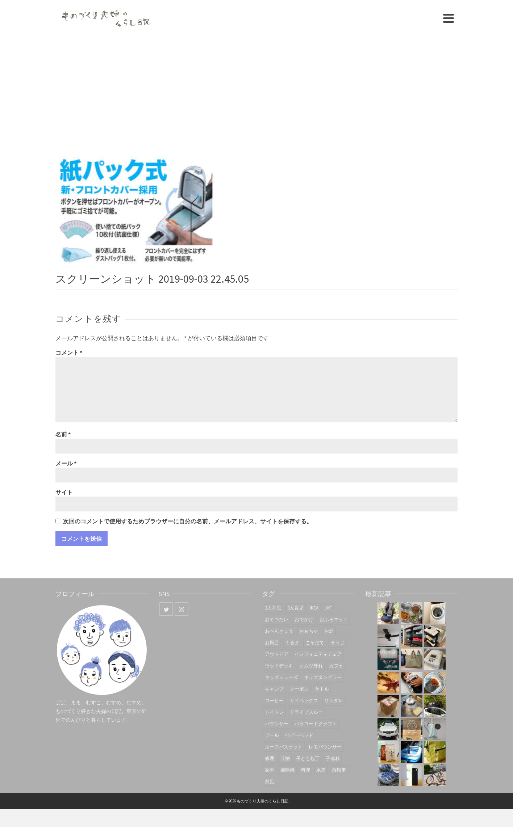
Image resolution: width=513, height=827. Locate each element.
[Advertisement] (256, 90)
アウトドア (276, 654)
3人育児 (295, 608)
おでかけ (304, 619)
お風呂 (272, 643)
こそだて (314, 643)
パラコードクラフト (316, 724)
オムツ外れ (311, 666)
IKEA (314, 608)
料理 (305, 770)
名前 (63, 434)
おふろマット (334, 619)
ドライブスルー (306, 712)
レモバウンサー (325, 747)
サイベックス (304, 700)
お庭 (329, 631)
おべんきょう (279, 631)
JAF (328, 608)
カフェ (336, 666)
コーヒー (274, 700)
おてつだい (276, 619)
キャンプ (274, 689)
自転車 (339, 770)
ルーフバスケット (284, 747)
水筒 (321, 770)
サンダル (333, 700)
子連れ (333, 758)
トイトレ (274, 712)
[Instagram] (181, 609)
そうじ (337, 643)
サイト (64, 492)
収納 (285, 758)
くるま (292, 643)
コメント (68, 352)
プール (272, 735)
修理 (269, 758)
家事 (269, 770)
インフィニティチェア (318, 654)
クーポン (299, 689)
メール (65, 463)
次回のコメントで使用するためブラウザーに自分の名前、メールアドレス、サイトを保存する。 (187, 521)
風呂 (269, 782)
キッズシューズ (281, 677)
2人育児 (273, 608)
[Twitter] (166, 609)
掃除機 (287, 770)
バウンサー (276, 724)
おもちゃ (308, 631)
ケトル (322, 689)
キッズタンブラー (323, 677)
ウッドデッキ (279, 666)
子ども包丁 (308, 758)
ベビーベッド (299, 735)
